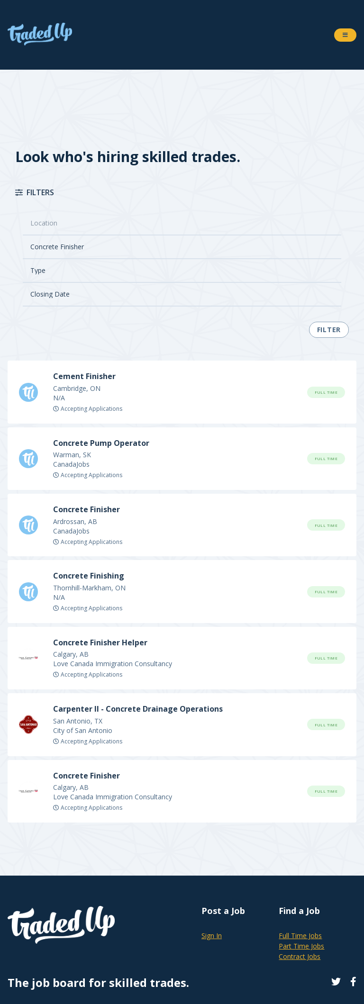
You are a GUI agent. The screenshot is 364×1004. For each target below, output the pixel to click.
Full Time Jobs (300, 935)
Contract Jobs (299, 956)
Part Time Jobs (301, 945)
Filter (329, 329)
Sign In (211, 935)
